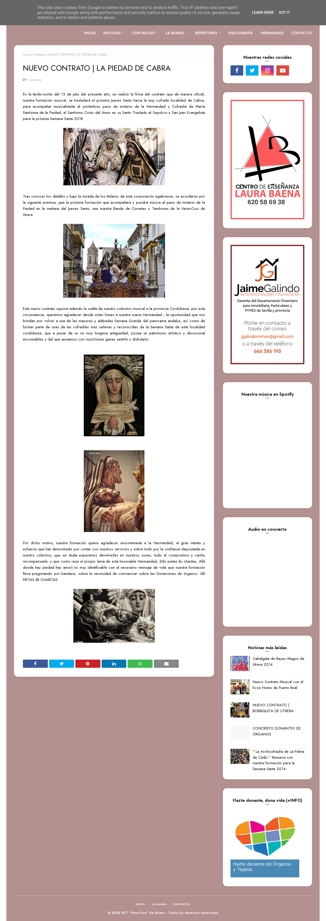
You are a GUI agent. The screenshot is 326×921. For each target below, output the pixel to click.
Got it (284, 12)
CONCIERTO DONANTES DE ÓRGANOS (277, 731)
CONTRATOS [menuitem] (143, 32)
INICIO (140, 904)
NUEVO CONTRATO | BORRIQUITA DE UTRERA (273, 708)
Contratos (39, 54)
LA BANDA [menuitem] (175, 32)
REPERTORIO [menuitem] (206, 32)
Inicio (26, 54)
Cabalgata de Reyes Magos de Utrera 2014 (278, 661)
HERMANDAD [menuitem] (272, 32)
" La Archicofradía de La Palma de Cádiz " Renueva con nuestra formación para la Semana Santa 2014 (278, 760)
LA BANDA (160, 904)
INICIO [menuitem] (90, 32)
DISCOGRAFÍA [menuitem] (240, 32)
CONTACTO (181, 904)
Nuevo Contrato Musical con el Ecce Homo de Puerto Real (278, 684)
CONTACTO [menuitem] (301, 32)
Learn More (263, 12)
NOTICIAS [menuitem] (112, 32)
